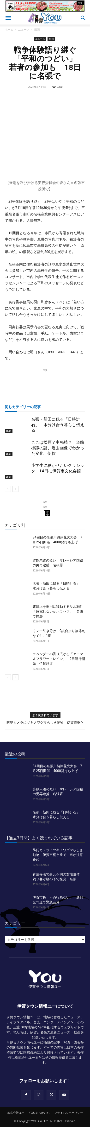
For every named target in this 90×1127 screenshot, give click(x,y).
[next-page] (15, 489)
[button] (8, 18)
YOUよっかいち (39, 1113)
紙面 (37, 29)
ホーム (9, 29)
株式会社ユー (15, 1113)
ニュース (24, 29)
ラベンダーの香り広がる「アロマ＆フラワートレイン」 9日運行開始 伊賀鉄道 (59, 658)
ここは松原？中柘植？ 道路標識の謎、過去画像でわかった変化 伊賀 (57, 448)
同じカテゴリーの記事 (23, 406)
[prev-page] (8, 489)
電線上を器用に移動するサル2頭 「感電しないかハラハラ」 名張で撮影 (59, 611)
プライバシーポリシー (68, 1113)
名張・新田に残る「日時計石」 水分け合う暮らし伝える (57, 425)
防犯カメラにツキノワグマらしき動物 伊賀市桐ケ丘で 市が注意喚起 (58, 854)
